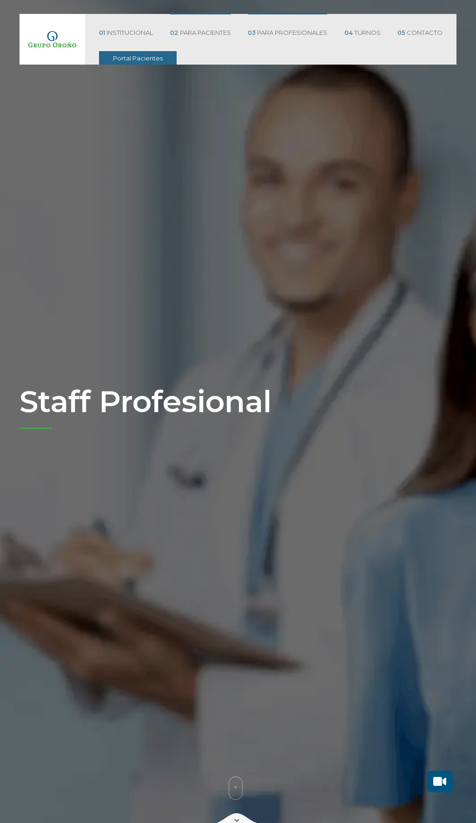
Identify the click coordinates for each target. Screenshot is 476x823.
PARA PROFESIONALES (287, 32)
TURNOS (362, 32)
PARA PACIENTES (200, 32)
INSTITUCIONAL (126, 32)
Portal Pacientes (138, 58)
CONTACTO (420, 32)
